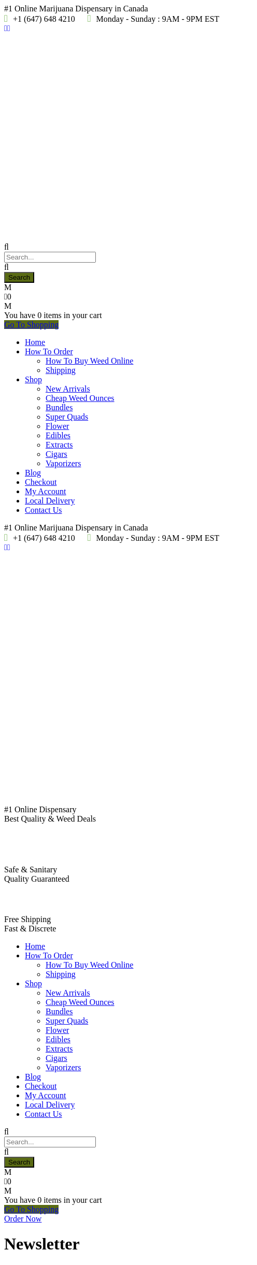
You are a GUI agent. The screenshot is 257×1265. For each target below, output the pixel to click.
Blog (33, 472)
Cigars (56, 454)
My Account (45, 491)
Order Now (22, 1218)
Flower (57, 426)
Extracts (59, 444)
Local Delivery (50, 500)
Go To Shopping (31, 324)
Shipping (61, 370)
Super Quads (67, 416)
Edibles (58, 435)
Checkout (40, 482)
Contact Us (43, 510)
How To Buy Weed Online (89, 360)
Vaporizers (63, 463)
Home (35, 342)
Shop (33, 379)
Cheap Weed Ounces (80, 398)
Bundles (59, 407)
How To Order (49, 351)
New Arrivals (68, 388)
